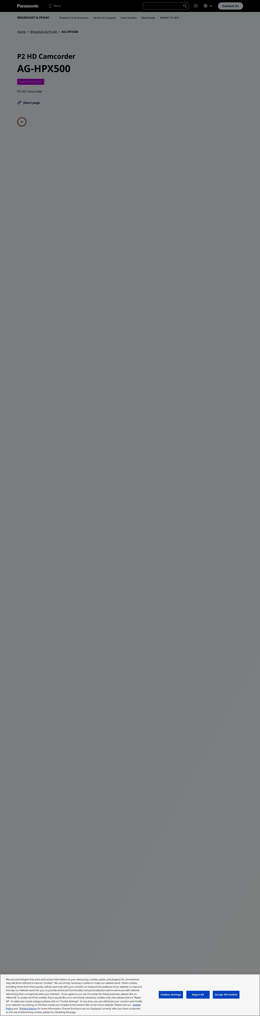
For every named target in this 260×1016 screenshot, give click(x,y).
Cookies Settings (171, 994)
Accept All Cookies (226, 994)
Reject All (198, 994)
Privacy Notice (28, 1008)
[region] (130, 995)
